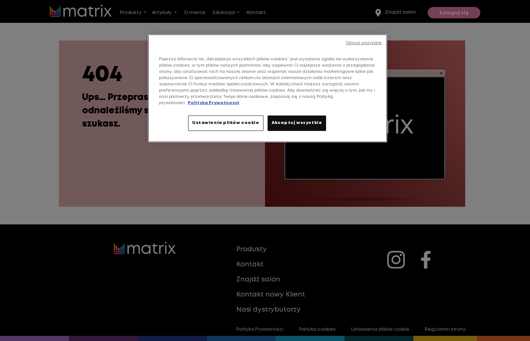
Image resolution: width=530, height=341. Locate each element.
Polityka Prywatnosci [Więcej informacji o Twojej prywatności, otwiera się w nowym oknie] (213, 103)
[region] (267, 88)
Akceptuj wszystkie (297, 123)
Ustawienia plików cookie (225, 123)
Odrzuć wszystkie (364, 43)
